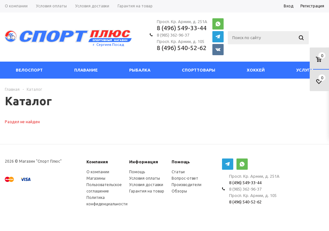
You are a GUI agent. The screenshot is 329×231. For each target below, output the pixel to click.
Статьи (178, 172)
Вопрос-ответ (185, 178)
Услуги (304, 70)
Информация (143, 161)
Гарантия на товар (146, 191)
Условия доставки (146, 185)
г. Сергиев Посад (108, 44)
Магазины (95, 178)
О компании (97, 172)
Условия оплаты (144, 178)
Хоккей (256, 70)
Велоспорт (29, 70)
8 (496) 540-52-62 (182, 47)
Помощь (181, 161)
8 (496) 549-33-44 (182, 27)
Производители (186, 185)
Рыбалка (139, 70)
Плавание (86, 70)
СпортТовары (198, 70)
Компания (97, 161)
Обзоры (179, 191)
